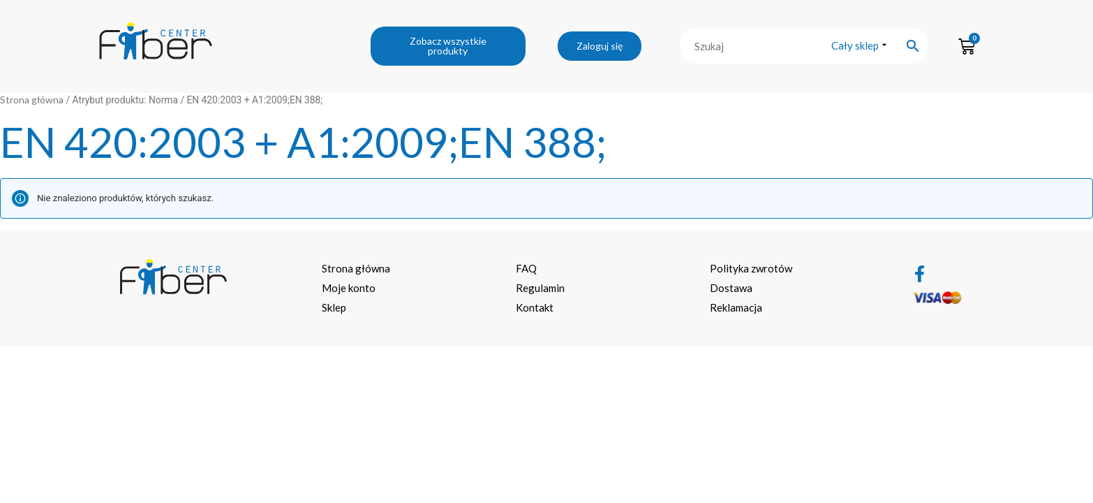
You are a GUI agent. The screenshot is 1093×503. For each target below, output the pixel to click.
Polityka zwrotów (751, 268)
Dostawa (731, 288)
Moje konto (349, 288)
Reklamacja (736, 307)
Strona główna (32, 99)
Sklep (334, 307)
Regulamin (540, 288)
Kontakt (534, 307)
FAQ (526, 268)
